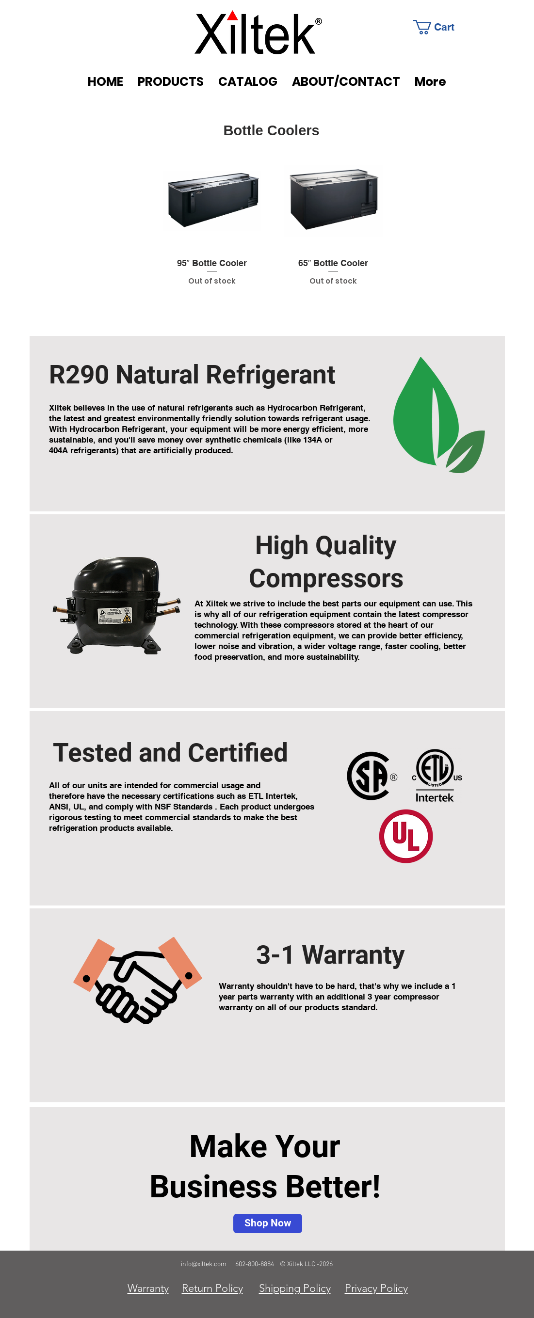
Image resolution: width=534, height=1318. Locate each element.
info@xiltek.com (204, 1264)
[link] (441, 27)
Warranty (148, 1288)
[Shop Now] (267, 1223)
